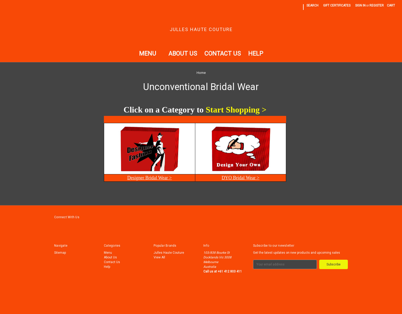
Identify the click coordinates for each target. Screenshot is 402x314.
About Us (182, 53)
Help (255, 53)
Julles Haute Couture (169, 252)
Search (312, 5)
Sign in (360, 5)
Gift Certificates (336, 5)
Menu (150, 53)
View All (159, 257)
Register (376, 5)
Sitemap (60, 252)
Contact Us (222, 53)
